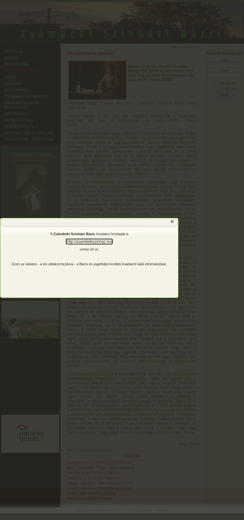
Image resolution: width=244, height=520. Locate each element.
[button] (172, 222)
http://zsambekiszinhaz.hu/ (89, 241)
